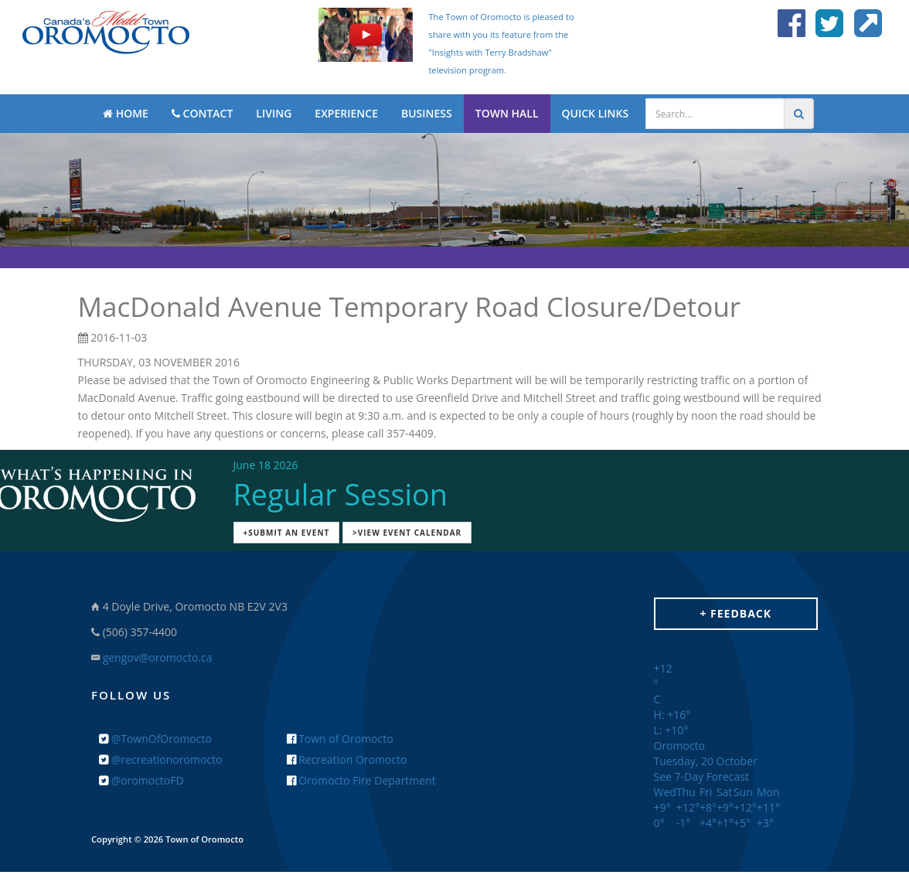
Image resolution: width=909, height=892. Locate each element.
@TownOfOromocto (155, 738)
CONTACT (202, 113)
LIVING (273, 113)
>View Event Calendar (406, 532)
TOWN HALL (507, 113)
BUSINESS (426, 113)
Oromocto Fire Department (361, 780)
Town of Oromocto (340, 738)
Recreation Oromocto (347, 759)
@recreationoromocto (160, 759)
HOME (125, 113)
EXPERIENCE (346, 113)
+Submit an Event (286, 532)
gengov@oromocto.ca (158, 657)
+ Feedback (735, 613)
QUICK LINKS (595, 113)
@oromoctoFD (141, 780)
